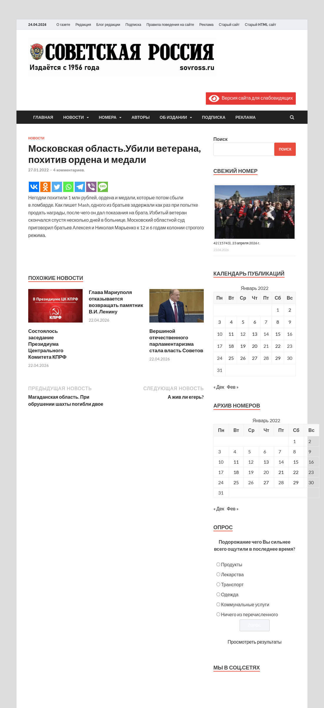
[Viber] (91, 187)
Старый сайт (229, 24)
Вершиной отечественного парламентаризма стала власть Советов (176, 340)
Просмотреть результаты (254, 641)
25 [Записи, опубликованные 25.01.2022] (231, 358)
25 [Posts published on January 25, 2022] (236, 482)
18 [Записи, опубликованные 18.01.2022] (231, 346)
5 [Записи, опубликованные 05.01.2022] (243, 322)
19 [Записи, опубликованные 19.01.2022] (242, 346)
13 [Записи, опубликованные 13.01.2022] (254, 334)
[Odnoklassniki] (45, 187)
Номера (107, 117)
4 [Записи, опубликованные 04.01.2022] (231, 322)
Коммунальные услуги (245, 604)
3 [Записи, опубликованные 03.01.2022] (219, 322)
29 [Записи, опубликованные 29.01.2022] (277, 358)
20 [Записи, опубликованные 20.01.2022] (254, 346)
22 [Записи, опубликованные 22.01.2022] (277, 346)
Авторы (140, 117)
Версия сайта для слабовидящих (251, 98)
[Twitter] (57, 187)
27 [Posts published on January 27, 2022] (266, 482)
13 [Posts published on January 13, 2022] (266, 462)
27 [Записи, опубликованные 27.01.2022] (254, 358)
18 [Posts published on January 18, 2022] (236, 472)
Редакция (83, 24)
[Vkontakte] (34, 187)
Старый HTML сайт (260, 24)
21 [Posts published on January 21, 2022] (281, 472)
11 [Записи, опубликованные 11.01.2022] (231, 334)
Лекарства (232, 574)
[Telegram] (80, 187)
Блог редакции (108, 24)
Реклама (206, 24)
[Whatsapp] (68, 187)
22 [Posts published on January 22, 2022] (295, 472)
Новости (73, 117)
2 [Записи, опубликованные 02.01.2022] (289, 310)
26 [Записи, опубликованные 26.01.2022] (242, 358)
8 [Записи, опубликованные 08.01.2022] (277, 322)
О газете (63, 24)
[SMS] (103, 187)
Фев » (232, 387)
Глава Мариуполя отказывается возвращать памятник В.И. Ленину (116, 302)
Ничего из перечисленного (249, 614)
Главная (43, 117)
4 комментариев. (69, 170)
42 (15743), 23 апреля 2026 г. (236, 243)
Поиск (220, 139)
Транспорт (232, 584)
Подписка (133, 24)
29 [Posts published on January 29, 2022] (295, 482)
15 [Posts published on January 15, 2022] (295, 462)
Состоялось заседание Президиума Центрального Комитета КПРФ (47, 344)
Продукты (231, 564)
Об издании (173, 117)
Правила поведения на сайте (170, 24)
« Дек (218, 387)
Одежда (229, 594)
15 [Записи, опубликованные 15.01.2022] (277, 334)
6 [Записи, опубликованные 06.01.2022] (254, 322)
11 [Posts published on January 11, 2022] (236, 462)
